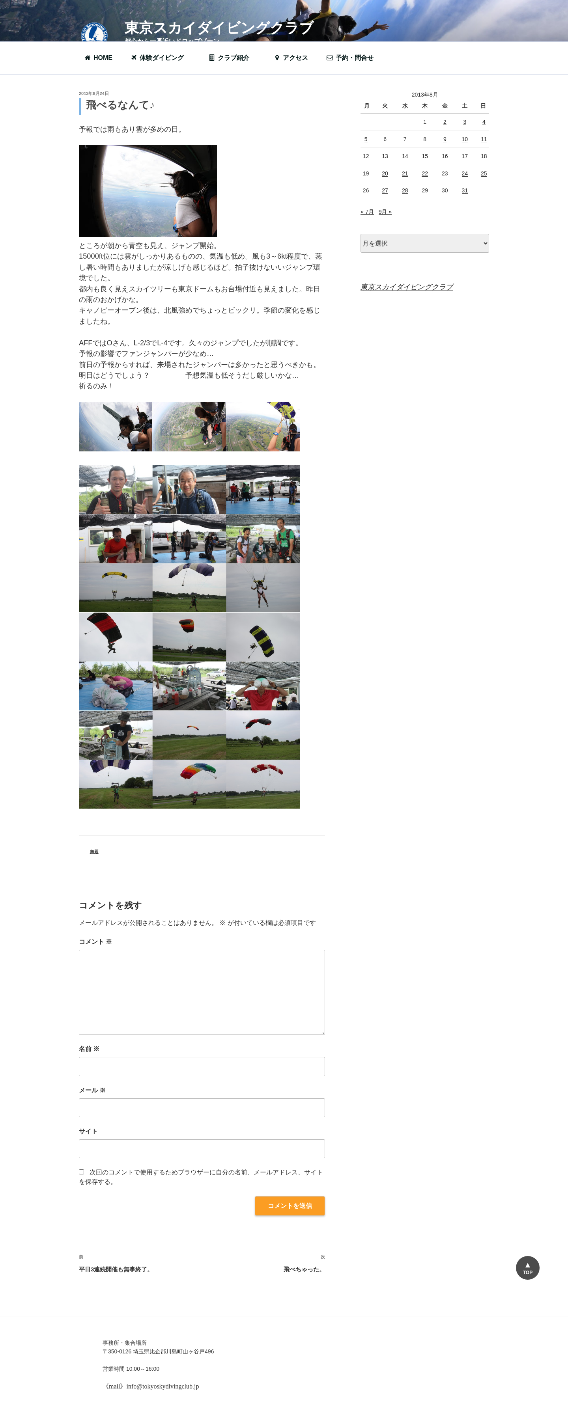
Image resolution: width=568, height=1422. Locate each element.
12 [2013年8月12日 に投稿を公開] (366, 156)
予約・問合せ (354, 57)
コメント (95, 941)
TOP (527, 1272)
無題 (94, 851)
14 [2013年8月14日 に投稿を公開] (405, 156)
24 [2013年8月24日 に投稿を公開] (465, 173)
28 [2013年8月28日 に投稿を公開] (405, 190)
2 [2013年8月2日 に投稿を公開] (445, 122)
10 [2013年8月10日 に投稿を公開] (465, 139)
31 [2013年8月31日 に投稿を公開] (465, 190)
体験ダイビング (161, 57)
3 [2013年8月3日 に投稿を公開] (464, 122)
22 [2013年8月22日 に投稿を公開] (425, 173)
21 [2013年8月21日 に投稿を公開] (405, 173)
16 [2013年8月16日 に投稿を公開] (445, 156)
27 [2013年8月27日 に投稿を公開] (385, 190)
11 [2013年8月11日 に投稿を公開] (484, 139)
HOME (98, 57)
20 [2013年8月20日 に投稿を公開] (385, 173)
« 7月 (367, 212)
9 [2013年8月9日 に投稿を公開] (445, 139)
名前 (89, 1049)
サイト (88, 1131)
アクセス (290, 57)
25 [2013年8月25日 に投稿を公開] (484, 173)
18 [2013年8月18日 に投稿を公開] (484, 156)
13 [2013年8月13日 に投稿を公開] (385, 156)
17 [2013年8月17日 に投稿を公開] (465, 156)
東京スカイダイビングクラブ (219, 28)
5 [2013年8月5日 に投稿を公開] (366, 139)
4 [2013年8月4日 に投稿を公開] (484, 122)
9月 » (385, 212)
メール (92, 1090)
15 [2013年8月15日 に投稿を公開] (425, 156)
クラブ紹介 (233, 57)
